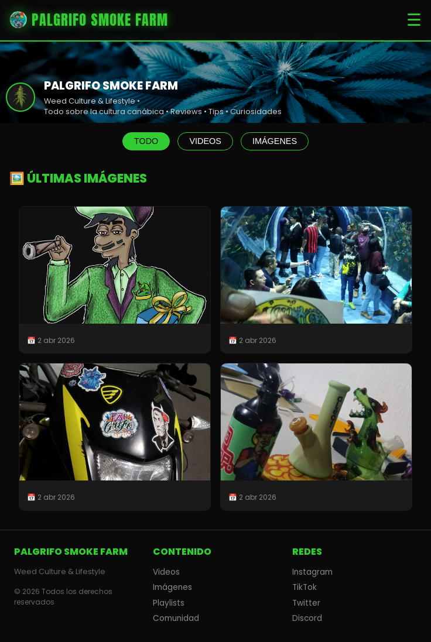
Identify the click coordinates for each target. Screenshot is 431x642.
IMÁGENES (274, 141)
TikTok (304, 587)
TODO (146, 141)
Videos (166, 572)
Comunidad (176, 618)
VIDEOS (205, 141)
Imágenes (172, 587)
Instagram (312, 572)
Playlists (168, 603)
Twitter (306, 603)
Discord (307, 618)
